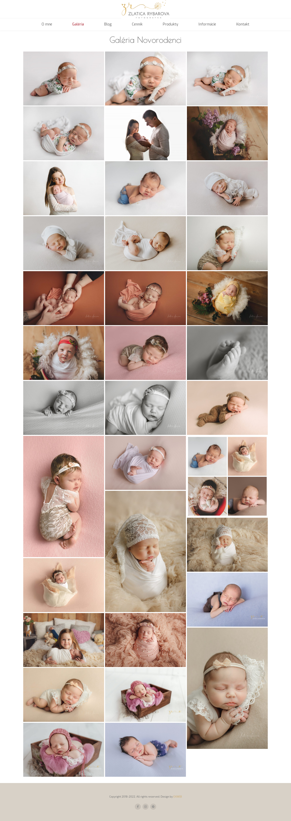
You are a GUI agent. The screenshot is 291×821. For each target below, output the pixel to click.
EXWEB (177, 796)
